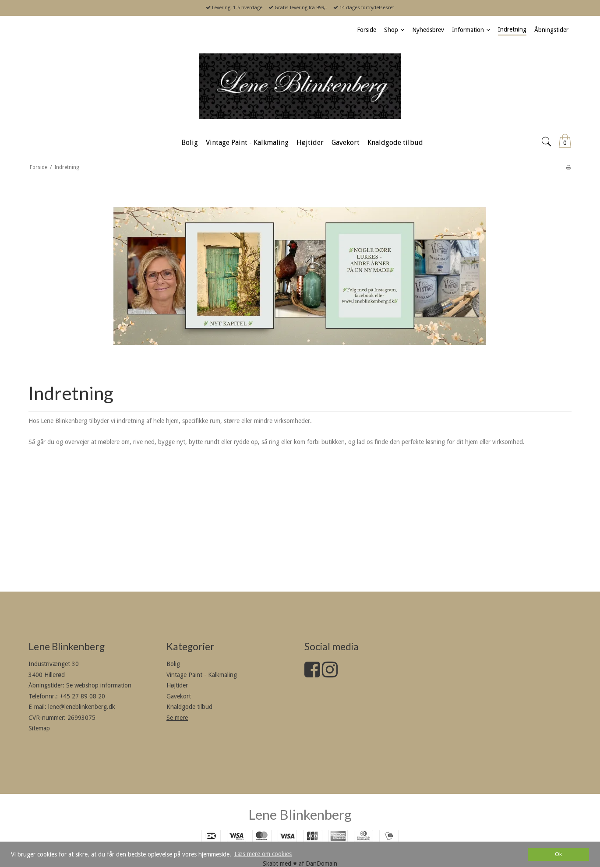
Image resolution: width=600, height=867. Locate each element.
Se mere (177, 717)
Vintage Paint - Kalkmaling (201, 674)
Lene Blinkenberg (300, 814)
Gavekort (178, 696)
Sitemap (39, 728)
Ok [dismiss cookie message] (558, 854)
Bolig (173, 663)
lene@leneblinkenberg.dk (81, 706)
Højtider (177, 685)
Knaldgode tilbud (189, 706)
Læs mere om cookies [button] (263, 853)
